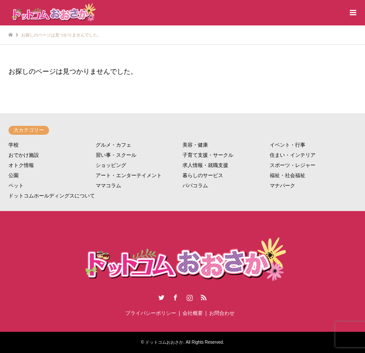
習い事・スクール (116, 155)
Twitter (161, 297)
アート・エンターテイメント (129, 175)
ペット (16, 186)
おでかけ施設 (23, 155)
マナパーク (282, 186)
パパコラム (195, 186)
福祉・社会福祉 (287, 175)
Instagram (190, 297)
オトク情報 (21, 165)
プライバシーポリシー (150, 313)
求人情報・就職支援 (205, 165)
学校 (13, 145)
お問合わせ (222, 313)
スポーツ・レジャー (292, 165)
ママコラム (108, 186)
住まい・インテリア (292, 155)
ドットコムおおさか (164, 342)
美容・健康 (195, 145)
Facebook (175, 297)
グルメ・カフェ (113, 145)
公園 (13, 175)
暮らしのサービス (202, 175)
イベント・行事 (287, 145)
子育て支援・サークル (207, 155)
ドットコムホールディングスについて (51, 196)
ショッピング (111, 165)
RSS (204, 297)
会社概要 (192, 313)
